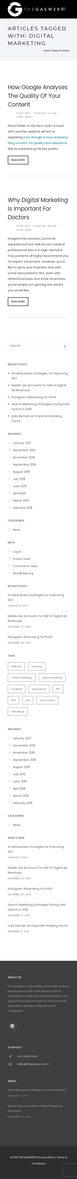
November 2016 (24, 457)
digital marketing (52, 677)
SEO (27, 700)
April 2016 (19, 493)
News (28, 117)
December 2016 (24, 450)
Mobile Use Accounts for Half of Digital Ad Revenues (37, 618)
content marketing (21, 677)
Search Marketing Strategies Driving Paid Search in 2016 (37, 907)
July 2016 (19, 479)
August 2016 (21, 472)
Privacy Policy (46, 1157)
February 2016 (22, 508)
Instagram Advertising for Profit (33, 397)
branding (36, 666)
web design (18, 711)
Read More (18, 160)
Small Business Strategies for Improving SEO (36, 597)
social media (47, 700)
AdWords (16, 666)
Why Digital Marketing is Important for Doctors (38, 208)
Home (47, 50)
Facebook (16, 689)
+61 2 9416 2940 (27, 1056)
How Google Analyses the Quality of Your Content (38, 95)
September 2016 (24, 465)
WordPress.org (23, 573)
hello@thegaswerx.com (33, 1064)
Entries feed (21, 559)
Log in (17, 552)
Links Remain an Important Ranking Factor (38, 926)
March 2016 (21, 500)
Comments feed (25, 566)
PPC (58, 689)
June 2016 (20, 486)
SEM (13, 700)
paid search (39, 689)
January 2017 (22, 443)
